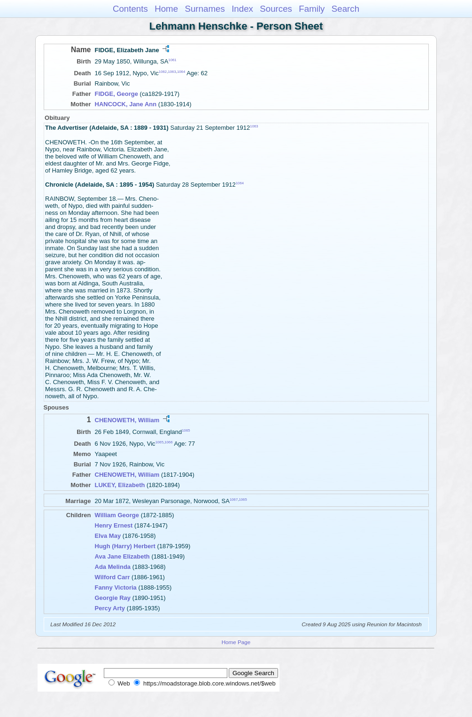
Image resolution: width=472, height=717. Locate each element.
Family (312, 9)
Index (242, 9)
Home (166, 9)
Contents (130, 9)
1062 (163, 72)
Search (345, 9)
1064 (181, 72)
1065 (186, 430)
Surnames (204, 9)
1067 (234, 499)
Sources (276, 9)
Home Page (236, 642)
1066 (168, 442)
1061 (172, 60)
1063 (172, 72)
